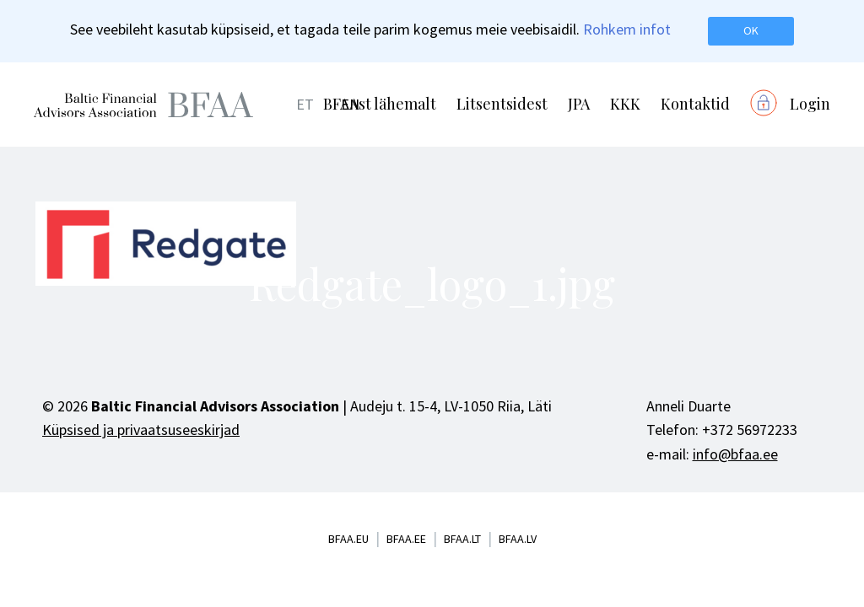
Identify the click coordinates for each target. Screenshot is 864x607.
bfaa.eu (348, 538)
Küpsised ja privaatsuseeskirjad (141, 429)
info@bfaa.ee (735, 454)
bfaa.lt (462, 538)
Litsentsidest (502, 104)
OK (751, 30)
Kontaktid (695, 104)
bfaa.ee (406, 538)
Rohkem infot (627, 29)
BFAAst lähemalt (379, 104)
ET (305, 104)
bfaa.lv (518, 538)
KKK (625, 104)
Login (810, 104)
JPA (579, 104)
